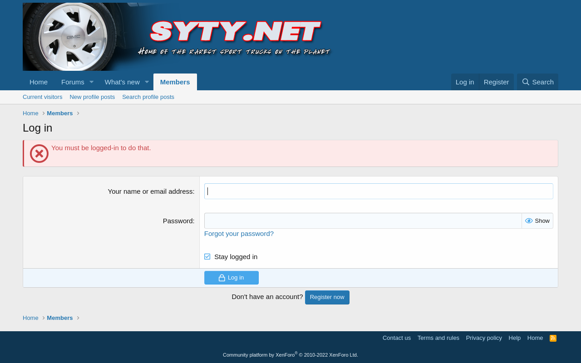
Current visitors (42, 96)
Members (175, 82)
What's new (122, 82)
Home (39, 82)
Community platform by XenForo (290, 355)
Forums (72, 82)
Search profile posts (148, 96)
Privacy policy (484, 337)
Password (178, 221)
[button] (91, 82)
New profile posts (92, 96)
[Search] (537, 82)
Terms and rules (438, 337)
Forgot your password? (239, 233)
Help (515, 337)
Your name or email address (150, 191)
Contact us (397, 337)
